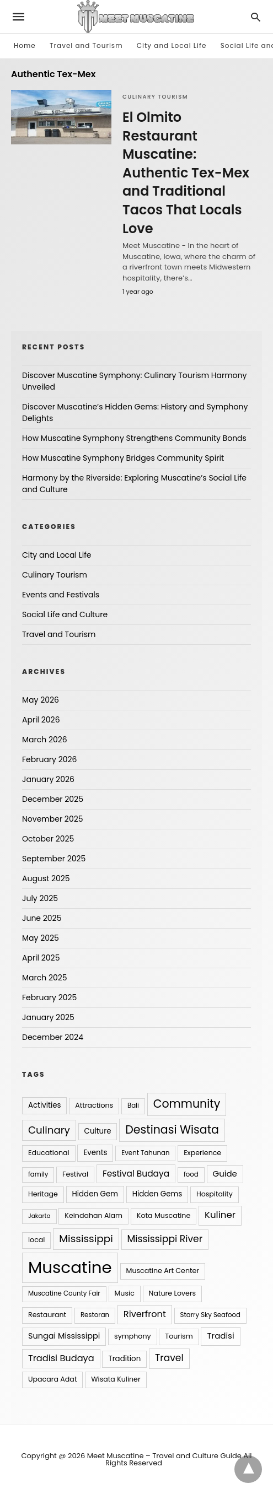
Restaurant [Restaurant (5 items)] (47, 1314)
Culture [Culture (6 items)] (97, 1131)
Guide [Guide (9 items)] (225, 1173)
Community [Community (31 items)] (187, 1104)
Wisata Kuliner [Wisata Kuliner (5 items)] (115, 1379)
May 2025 (40, 937)
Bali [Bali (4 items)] (133, 1105)
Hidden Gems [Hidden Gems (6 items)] (157, 1194)
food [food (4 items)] (191, 1174)
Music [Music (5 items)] (125, 1293)
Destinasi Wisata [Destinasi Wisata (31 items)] (172, 1129)
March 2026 (44, 739)
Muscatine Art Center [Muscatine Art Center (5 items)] (163, 1270)
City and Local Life (172, 45)
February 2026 (49, 759)
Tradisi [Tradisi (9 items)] (220, 1335)
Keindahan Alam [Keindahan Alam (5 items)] (93, 1215)
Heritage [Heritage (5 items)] (43, 1194)
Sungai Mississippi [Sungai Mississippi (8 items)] (64, 1335)
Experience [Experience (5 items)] (202, 1152)
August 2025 (46, 878)
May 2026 (40, 699)
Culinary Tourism (155, 97)
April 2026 (41, 719)
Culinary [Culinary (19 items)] (49, 1130)
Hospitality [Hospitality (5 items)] (214, 1194)
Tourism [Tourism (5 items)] (178, 1336)
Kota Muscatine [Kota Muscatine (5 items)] (163, 1215)
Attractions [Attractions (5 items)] (94, 1105)
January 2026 (48, 779)
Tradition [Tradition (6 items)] (124, 1358)
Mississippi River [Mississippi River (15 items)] (165, 1238)
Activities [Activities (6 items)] (44, 1105)
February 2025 (49, 997)
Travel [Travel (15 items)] (169, 1357)
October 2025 (48, 838)
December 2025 (52, 799)
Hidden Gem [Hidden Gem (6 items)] (95, 1194)
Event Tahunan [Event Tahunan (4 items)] (145, 1152)
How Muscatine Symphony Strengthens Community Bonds (134, 438)
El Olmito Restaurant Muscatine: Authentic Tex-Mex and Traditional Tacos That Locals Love (185, 173)
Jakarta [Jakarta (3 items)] (39, 1216)
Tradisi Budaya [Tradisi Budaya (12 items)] (61, 1358)
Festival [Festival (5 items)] (75, 1174)
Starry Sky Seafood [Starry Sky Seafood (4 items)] (210, 1314)
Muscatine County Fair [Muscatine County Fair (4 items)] (64, 1293)
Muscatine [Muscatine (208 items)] (70, 1267)
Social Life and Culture (65, 614)
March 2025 (44, 977)
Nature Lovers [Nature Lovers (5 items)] (172, 1293)
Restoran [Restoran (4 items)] (95, 1314)
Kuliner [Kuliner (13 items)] (220, 1215)
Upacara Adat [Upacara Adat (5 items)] (52, 1379)
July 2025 (40, 898)
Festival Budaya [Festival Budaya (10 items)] (136, 1173)
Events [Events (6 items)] (95, 1152)
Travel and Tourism (86, 45)
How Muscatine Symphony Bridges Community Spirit (123, 457)
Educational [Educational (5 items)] (48, 1152)
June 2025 (41, 918)
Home (25, 45)
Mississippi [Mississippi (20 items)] (86, 1238)
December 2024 (52, 1037)
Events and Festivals (60, 594)
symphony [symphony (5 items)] (132, 1336)
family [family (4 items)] (38, 1174)
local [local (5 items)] (36, 1239)
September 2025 (53, 858)
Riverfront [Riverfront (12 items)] (145, 1314)
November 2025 (52, 818)
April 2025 (41, 957)
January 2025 (48, 1017)
